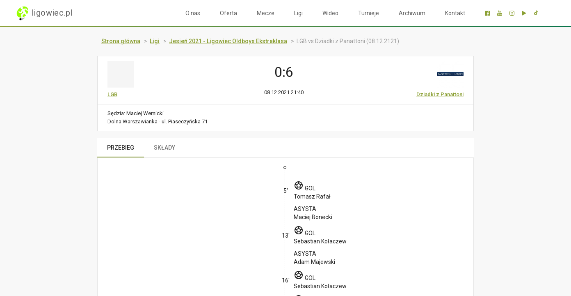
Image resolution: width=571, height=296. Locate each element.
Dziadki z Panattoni (440, 94)
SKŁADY (164, 147)
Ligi (298, 13)
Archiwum (412, 13)
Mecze (265, 13)
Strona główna (120, 41)
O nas (192, 13)
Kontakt (455, 13)
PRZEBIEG (120, 147)
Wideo (330, 13)
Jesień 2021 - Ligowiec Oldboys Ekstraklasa (228, 41)
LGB (112, 94)
